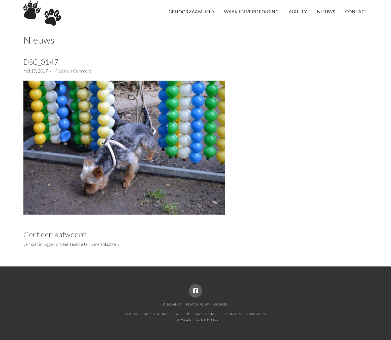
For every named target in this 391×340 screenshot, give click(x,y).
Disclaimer (172, 304)
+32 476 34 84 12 (206, 319)
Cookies (221, 304)
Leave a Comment (75, 71)
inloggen (47, 244)
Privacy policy (198, 304)
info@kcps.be (182, 319)
